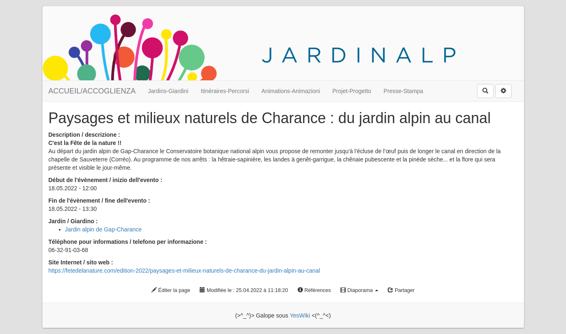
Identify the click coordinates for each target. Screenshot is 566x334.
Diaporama (359, 290)
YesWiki (300, 315)
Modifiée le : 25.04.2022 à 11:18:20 (244, 290)
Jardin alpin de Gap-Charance (103, 229)
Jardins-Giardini (168, 91)
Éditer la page (170, 290)
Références (314, 290)
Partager (401, 290)
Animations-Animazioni (290, 91)
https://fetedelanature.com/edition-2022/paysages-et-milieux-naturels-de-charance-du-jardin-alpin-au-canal (184, 270)
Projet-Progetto (351, 91)
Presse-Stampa (403, 91)
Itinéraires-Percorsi (225, 91)
